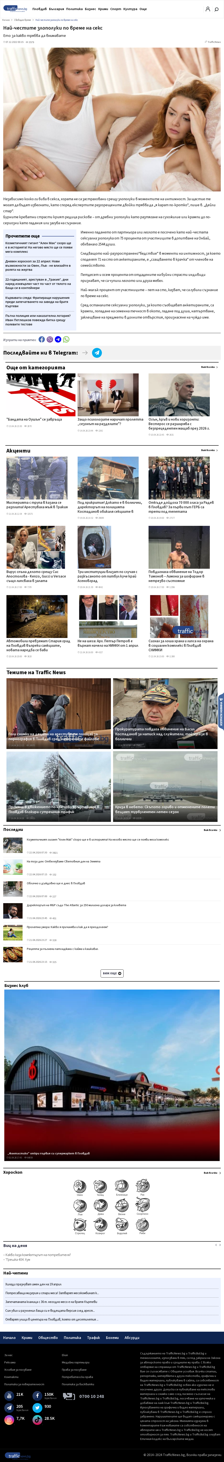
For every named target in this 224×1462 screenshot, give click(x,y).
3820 (28, 656)
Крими (103, 9)
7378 (28, 587)
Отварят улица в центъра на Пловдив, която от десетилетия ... (51, 1319)
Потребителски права (77, 1377)
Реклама (9, 1362)
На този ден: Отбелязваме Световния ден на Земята (63, 861)
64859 (28, 1157)
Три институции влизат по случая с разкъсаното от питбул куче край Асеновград (107, 577)
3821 (53, 853)
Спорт (115, 9)
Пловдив (39, 9)
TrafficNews (214, 42)
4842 (99, 587)
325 (52, 962)
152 (52, 875)
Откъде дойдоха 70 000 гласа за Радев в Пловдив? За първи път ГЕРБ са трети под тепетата (181, 507)
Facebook (41, 339)
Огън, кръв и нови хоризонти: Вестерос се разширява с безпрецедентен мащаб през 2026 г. (179, 424)
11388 (170, 656)
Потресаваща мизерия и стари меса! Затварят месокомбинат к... (52, 1293)
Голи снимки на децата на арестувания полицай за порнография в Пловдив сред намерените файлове (54, 737)
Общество (48, 1337)
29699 (99, 518)
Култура (130, 9)
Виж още (112, 973)
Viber (50, 339)
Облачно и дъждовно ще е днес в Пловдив (56, 883)
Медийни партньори (75, 1362)
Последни (13, 830)
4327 (99, 652)
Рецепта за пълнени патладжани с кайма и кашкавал (62, 949)
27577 (170, 518)
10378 (137, 818)
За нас (8, 1355)
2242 (99, 430)
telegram (58, 339)
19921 (30, 818)
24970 (30, 745)
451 (52, 918)
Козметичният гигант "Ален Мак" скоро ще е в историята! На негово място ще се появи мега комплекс (98, 840)
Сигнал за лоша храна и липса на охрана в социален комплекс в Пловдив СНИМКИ (181, 646)
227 (52, 896)
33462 (137, 745)
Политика (74, 9)
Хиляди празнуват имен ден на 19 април (33, 1284)
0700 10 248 (91, 1396)
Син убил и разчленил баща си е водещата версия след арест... (50, 1311)
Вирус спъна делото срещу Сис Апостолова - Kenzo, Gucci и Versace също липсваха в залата (36, 577)
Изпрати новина (221, 711)
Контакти (11, 1377)
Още (143, 9)
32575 (28, 514)
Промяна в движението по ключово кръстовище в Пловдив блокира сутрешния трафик (54, 810)
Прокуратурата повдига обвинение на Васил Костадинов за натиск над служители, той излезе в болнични (161, 734)
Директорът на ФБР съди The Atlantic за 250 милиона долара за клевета (76, 905)
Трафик (93, 1337)
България (56, 9)
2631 (170, 434)
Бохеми (112, 1337)
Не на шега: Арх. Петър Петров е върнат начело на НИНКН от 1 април (108, 643)
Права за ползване (74, 1370)
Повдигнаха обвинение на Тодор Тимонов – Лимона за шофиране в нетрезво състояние (176, 577)
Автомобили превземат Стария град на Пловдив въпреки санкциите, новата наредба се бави (38, 646)
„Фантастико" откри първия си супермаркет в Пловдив (49, 1153)
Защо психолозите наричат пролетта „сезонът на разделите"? (110, 422)
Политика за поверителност (24, 1384)
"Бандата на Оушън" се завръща (34, 419)
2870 (28, 426)
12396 (170, 587)
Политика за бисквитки (78, 1384)
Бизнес (90, 9)
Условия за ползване (18, 1370)
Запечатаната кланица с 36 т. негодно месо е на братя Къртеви (51, 1302)
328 (52, 940)
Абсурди (132, 1337)
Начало (9, 1337)
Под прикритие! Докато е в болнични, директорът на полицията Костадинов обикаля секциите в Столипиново (110, 508)
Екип (65, 1355)
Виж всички (208, 367)
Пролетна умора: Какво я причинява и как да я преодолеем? (67, 927)
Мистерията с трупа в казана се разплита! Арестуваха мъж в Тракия (37, 505)
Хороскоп (12, 1172)
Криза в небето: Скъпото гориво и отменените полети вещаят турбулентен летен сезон (165, 810)
